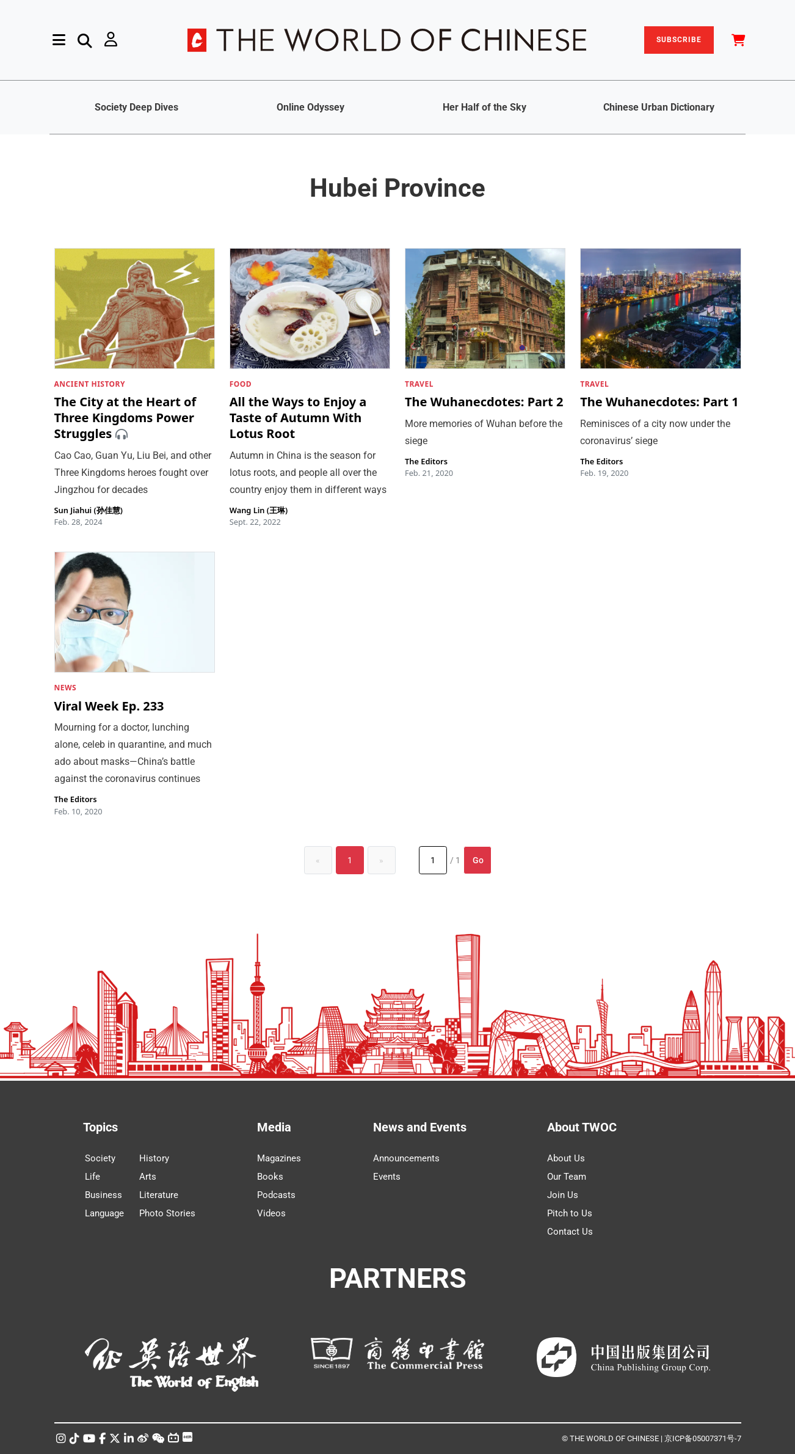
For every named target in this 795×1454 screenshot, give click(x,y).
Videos (271, 1213)
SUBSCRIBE (679, 39)
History (154, 1158)
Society (100, 1158)
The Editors (426, 461)
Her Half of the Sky (484, 107)
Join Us (562, 1194)
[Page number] (433, 860)
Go (478, 860)
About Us (566, 1158)
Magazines (279, 1158)
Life (92, 1176)
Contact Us (570, 1231)
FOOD (241, 384)
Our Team (566, 1176)
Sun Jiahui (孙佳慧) (88, 510)
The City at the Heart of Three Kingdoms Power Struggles (125, 418)
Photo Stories (167, 1213)
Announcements (406, 1158)
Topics (100, 1127)
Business (103, 1194)
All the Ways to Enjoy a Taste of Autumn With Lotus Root (298, 418)
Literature (158, 1194)
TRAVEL (419, 384)
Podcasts (276, 1194)
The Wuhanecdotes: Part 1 (659, 402)
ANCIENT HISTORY (89, 384)
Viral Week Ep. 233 (109, 706)
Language (104, 1213)
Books (270, 1176)
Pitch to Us (569, 1213)
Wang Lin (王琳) (259, 510)
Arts (147, 1176)
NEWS (65, 687)
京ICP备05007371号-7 (702, 1438)
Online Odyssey (310, 107)
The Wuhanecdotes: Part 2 (484, 402)
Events (387, 1176)
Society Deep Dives (136, 107)
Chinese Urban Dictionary (658, 107)
